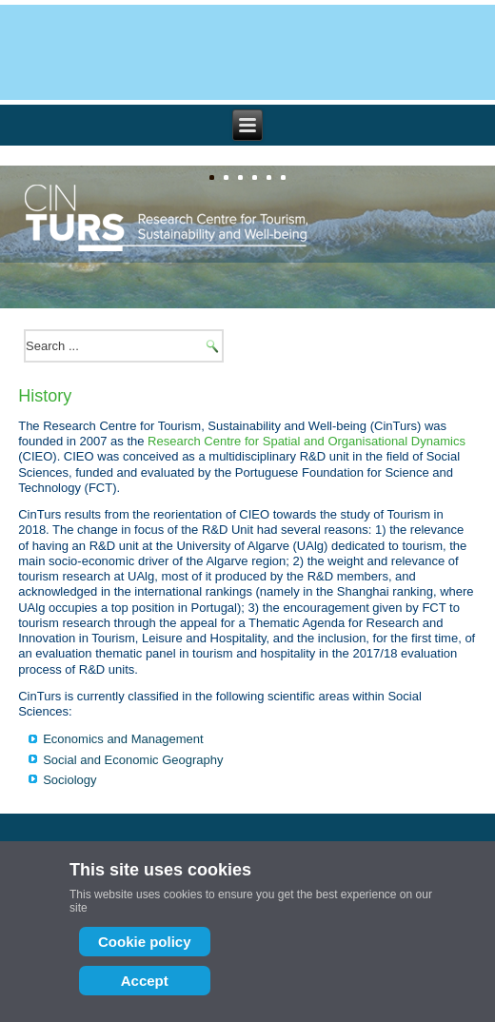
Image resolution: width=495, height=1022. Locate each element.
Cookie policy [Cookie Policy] (144, 942)
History (44, 395)
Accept (144, 981)
